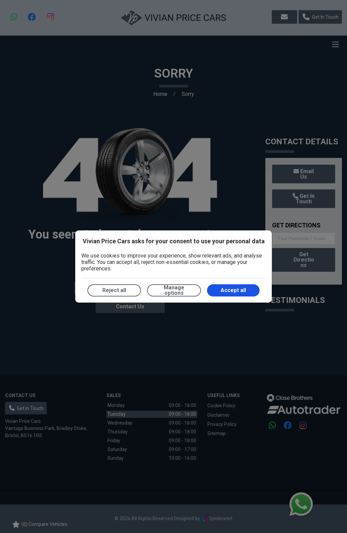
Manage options (174, 290)
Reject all (114, 290)
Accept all (233, 290)
